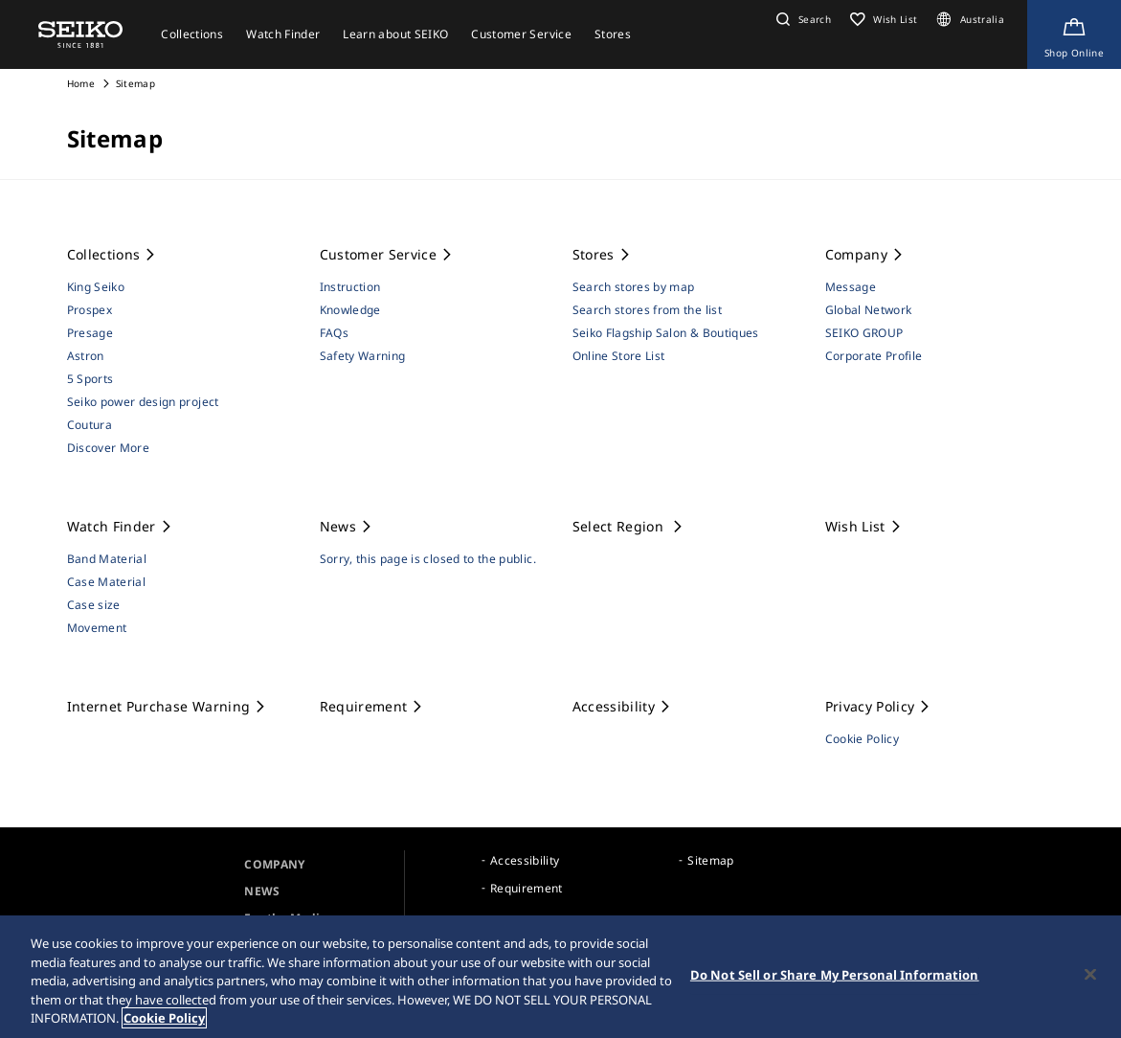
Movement (97, 628)
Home (81, 83)
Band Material (107, 559)
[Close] (1090, 975)
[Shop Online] (1074, 34)
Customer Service (387, 254)
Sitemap (710, 860)
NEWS (262, 891)
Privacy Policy (878, 706)
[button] (801, 19)
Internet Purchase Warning (167, 706)
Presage (90, 333)
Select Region (628, 526)
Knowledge (350, 310)
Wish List (864, 526)
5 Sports (90, 379)
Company (865, 254)
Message (850, 287)
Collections (112, 254)
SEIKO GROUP (864, 333)
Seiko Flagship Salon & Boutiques (665, 333)
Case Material (106, 582)
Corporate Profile (874, 356)
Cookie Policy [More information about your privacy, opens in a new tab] (164, 1018)
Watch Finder (120, 526)
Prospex (89, 310)
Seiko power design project (143, 402)
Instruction (350, 287)
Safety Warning (363, 356)
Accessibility (622, 706)
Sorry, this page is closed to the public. (428, 559)
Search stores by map (633, 287)
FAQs (334, 333)
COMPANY (274, 864)
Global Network (868, 310)
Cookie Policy (862, 739)
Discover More (108, 448)
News (347, 526)
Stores (602, 254)
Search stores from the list (647, 310)
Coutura (89, 425)
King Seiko (96, 287)
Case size (94, 605)
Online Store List (618, 356)
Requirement (372, 706)
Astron (85, 356)
